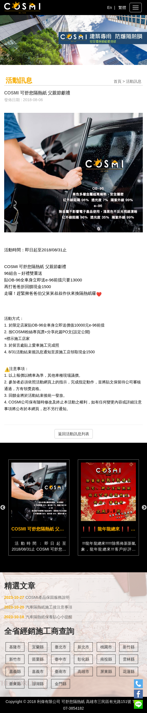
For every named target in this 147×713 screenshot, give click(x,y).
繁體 (122, 7)
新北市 (83, 647)
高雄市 (83, 671)
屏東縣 (106, 671)
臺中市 (60, 659)
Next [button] (144, 507)
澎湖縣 (38, 684)
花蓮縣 (128, 671)
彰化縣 (83, 659)
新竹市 (15, 659)
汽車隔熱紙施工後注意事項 (38, 607)
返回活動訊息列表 (73, 434)
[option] (108, 507)
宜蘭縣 (38, 647)
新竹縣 (128, 647)
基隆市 (15, 647)
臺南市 (60, 671)
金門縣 (60, 684)
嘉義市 (38, 671)
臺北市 (60, 647)
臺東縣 (15, 684)
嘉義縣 (15, 671)
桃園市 (106, 647)
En (109, 7)
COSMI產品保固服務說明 (36, 597)
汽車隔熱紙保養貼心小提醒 (38, 617)
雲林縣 (128, 659)
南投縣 (106, 659)
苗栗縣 (38, 659)
